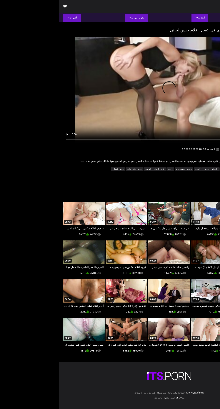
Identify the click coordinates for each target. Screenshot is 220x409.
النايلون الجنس (151, 169)
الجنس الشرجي (185, 169)
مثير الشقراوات (75, 169)
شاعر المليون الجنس (95, 169)
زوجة (111, 169)
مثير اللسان (59, 169)
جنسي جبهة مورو (125, 169)
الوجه (138, 169)
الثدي (198, 169)
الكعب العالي (168, 169)
